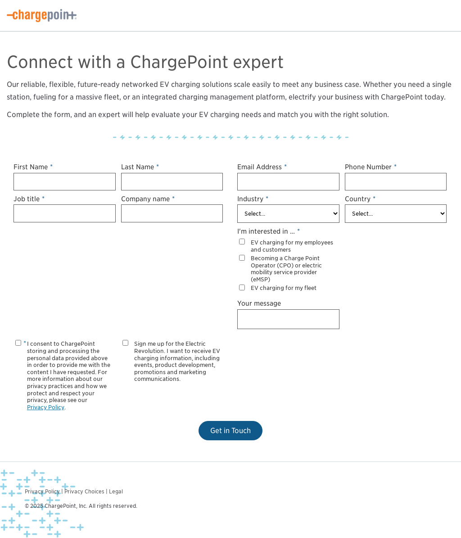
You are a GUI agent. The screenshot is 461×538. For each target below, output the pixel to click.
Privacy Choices (84, 491)
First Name (33, 167)
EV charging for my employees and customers (292, 246)
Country (360, 198)
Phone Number (371, 167)
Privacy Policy (45, 407)
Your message (259, 303)
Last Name (140, 167)
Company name (148, 198)
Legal (116, 491)
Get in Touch (230, 430)
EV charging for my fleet (283, 288)
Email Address (262, 167)
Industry (252, 198)
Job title (29, 198)
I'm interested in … (268, 231)
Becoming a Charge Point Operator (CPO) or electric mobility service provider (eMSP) (286, 269)
